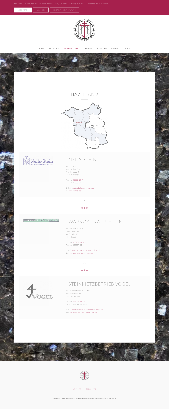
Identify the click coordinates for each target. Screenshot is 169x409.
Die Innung (53, 48)
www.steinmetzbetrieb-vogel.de (83, 312)
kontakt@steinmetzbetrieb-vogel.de (87, 309)
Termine (88, 48)
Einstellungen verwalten (64, 10)
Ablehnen (41, 10)
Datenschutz (91, 388)
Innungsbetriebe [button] (71, 48)
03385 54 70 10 (79, 180)
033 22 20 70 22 (80, 301)
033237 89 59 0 (79, 242)
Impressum (77, 388)
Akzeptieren (23, 10)
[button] (84, 201)
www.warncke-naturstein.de (81, 253)
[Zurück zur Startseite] (84, 29)
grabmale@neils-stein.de (83, 188)
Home (41, 48)
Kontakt (115, 48)
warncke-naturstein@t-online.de (86, 250)
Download (101, 48)
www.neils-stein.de (77, 191)
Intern (127, 48)
